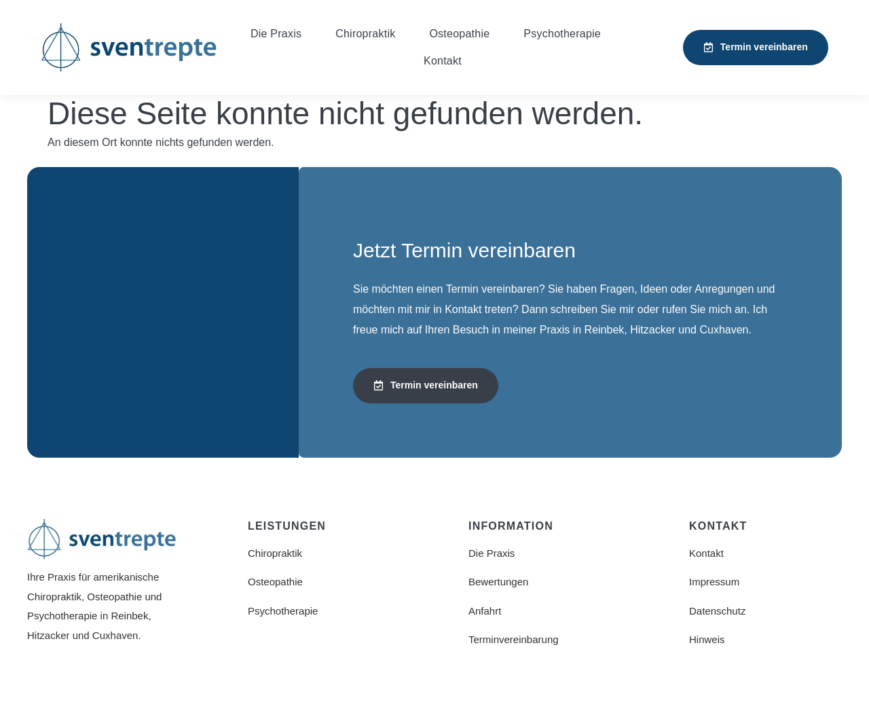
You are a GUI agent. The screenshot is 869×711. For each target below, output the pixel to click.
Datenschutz (717, 611)
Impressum (714, 581)
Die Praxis (276, 33)
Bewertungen (498, 581)
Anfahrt (484, 611)
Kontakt (443, 61)
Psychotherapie (562, 33)
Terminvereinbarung (513, 639)
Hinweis (707, 639)
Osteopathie (459, 33)
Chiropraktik (365, 33)
